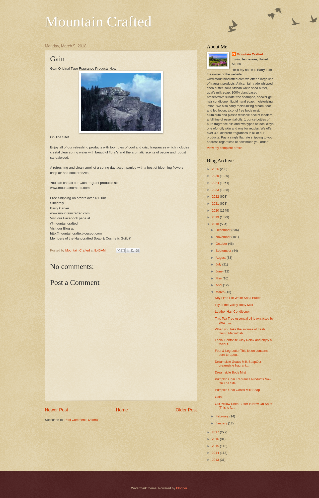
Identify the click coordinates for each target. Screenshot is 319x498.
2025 (216, 176)
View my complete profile (224, 148)
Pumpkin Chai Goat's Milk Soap (237, 390)
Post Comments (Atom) (81, 420)
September (224, 250)
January (222, 423)
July (219, 264)
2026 (216, 169)
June (220, 271)
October (222, 244)
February (222, 416)
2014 (216, 453)
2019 (216, 217)
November (223, 237)
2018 (216, 224)
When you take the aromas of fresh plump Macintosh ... (240, 331)
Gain (218, 397)
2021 (216, 203)
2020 (216, 210)
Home (122, 409)
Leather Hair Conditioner (232, 311)
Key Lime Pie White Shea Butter (238, 298)
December (223, 230)
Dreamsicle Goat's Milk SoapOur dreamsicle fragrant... (238, 363)
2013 (216, 460)
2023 (216, 190)
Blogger (181, 488)
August (221, 257)
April (219, 285)
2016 (216, 439)
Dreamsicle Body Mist (230, 372)
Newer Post (56, 409)
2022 (216, 196)
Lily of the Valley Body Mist (234, 305)
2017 (216, 432)
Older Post (186, 409)
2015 (216, 446)
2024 (216, 183)
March (220, 292)
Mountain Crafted (98, 21)
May (219, 278)
